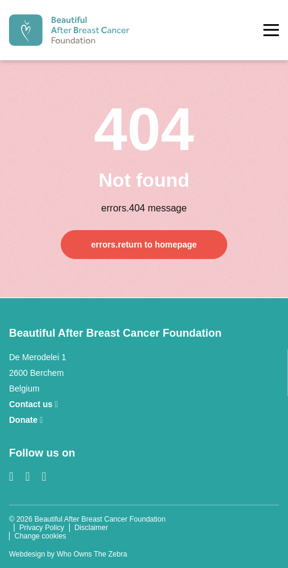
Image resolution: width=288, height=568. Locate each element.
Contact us (33, 404)
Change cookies (40, 536)
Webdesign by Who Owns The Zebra (68, 554)
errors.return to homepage (144, 244)
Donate (26, 420)
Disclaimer (91, 527)
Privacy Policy (41, 527)
